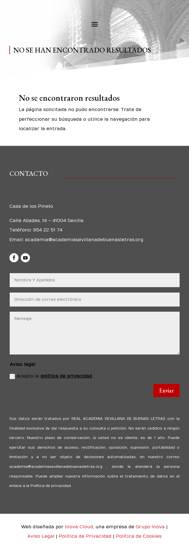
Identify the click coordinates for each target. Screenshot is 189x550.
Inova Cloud (79, 526)
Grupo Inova (150, 526)
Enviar (166, 390)
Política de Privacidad (86, 536)
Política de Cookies (139, 536)
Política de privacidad (50, 485)
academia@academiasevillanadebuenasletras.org (84, 239)
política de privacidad (66, 376)
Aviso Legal (41, 536)
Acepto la (51, 376)
